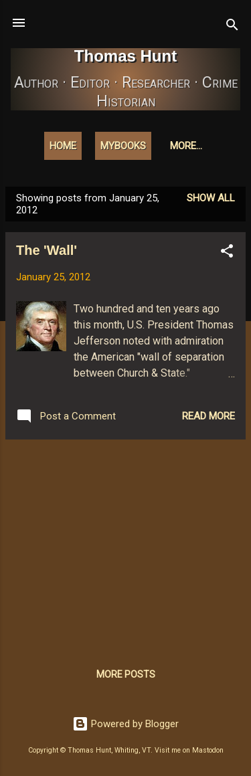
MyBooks (123, 146)
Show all (211, 198)
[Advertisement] (125, 544)
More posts (125, 674)
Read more (208, 416)
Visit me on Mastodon (189, 750)
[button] (227, 253)
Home (63, 146)
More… (186, 146)
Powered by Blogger (125, 724)
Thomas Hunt (125, 56)
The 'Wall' (46, 250)
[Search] (232, 27)
